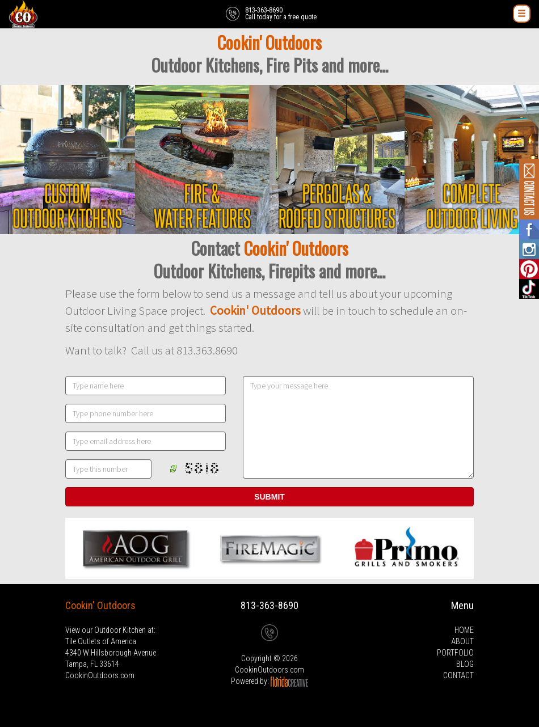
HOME (464, 630)
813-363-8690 (269, 605)
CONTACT (458, 675)
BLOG (465, 664)
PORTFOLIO (455, 652)
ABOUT (462, 641)
